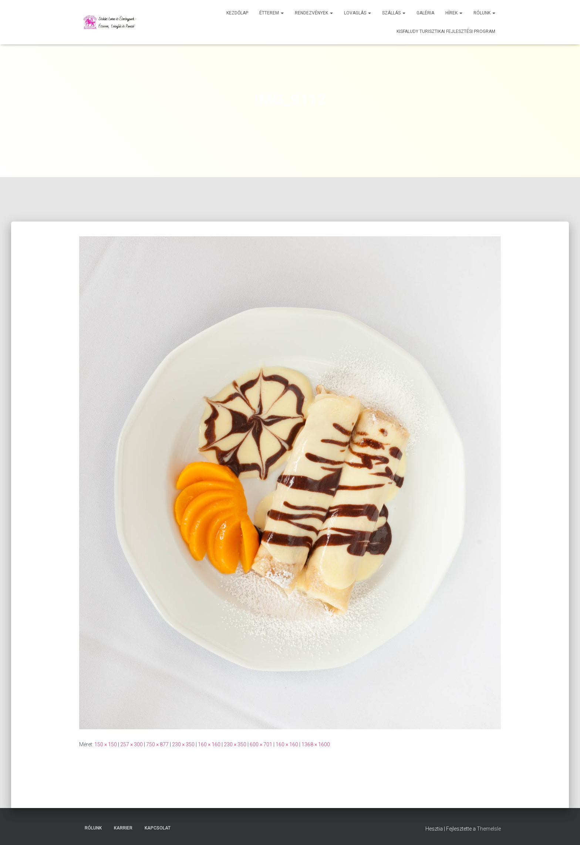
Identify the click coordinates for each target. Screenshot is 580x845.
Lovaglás (357, 13)
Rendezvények (314, 13)
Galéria (425, 13)
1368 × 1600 (315, 744)
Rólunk (484, 13)
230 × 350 (183, 744)
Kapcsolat (158, 828)
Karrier (123, 828)
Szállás (393, 13)
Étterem (271, 13)
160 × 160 (209, 744)
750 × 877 (157, 744)
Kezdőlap (237, 13)
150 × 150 (105, 744)
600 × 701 (261, 744)
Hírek (453, 13)
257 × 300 (131, 744)
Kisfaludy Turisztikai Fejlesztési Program (446, 31)
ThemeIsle (489, 829)
